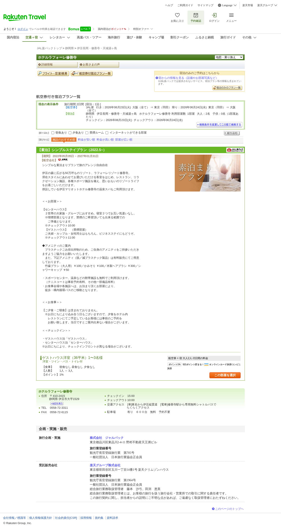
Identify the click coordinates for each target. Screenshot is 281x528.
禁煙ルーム (97, 132)
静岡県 (69, 48)
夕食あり (78, 132)
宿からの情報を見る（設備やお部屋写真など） (188, 78)
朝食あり (61, 132)
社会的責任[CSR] (66, 517)
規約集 (99, 517)
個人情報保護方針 (40, 517)
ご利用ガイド (185, 5)
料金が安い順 (86, 139)
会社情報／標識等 (14, 517)
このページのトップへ (229, 508)
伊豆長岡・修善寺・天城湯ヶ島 (97, 48)
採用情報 (86, 517)
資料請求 (112, 517)
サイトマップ (205, 5)
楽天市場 (247, 5)
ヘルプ (169, 5)
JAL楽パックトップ (49, 48)
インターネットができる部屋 (128, 132)
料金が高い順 (105, 139)
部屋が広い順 (123, 139)
